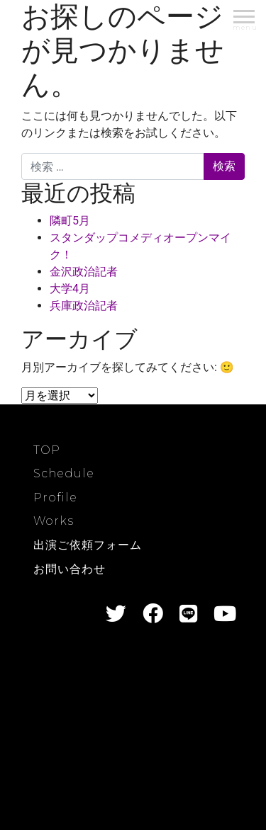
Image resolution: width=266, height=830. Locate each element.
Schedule (63, 473)
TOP (46, 450)
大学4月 (70, 288)
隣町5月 (70, 220)
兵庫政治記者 (84, 305)
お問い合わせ (69, 569)
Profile (55, 497)
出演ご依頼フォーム (87, 545)
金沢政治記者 (84, 271)
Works (53, 521)
